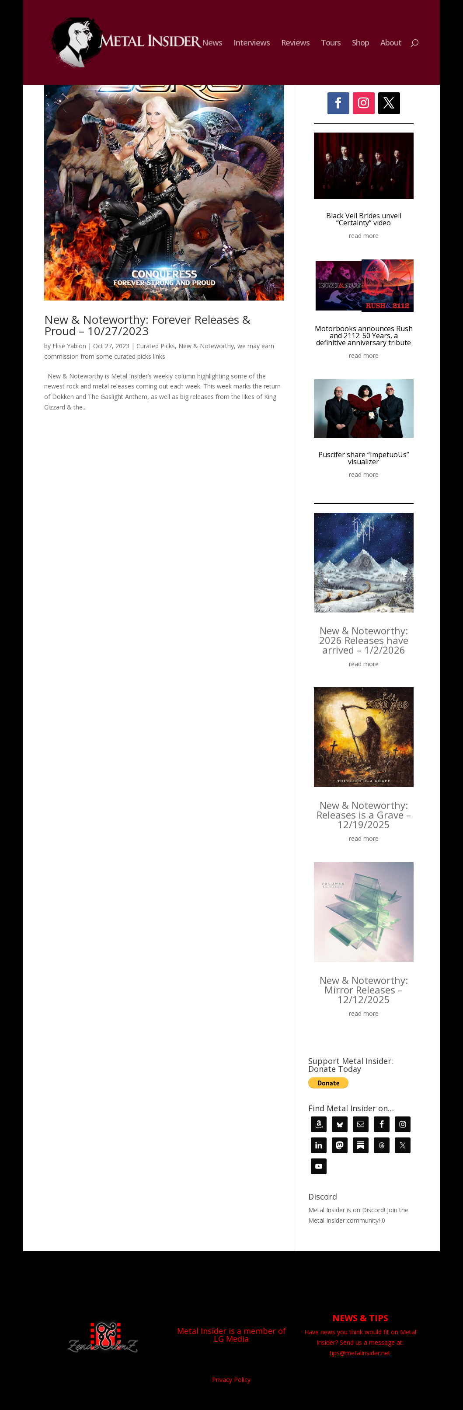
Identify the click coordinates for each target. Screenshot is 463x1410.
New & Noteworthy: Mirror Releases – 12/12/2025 (364, 989)
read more (364, 235)
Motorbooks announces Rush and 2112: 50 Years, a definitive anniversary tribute (364, 335)
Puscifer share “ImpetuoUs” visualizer (363, 458)
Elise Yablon (69, 346)
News (212, 43)
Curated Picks (155, 346)
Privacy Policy (231, 1379)
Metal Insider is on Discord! (346, 1210)
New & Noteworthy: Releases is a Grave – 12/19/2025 (364, 814)
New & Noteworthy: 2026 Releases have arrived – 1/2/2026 (363, 640)
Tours (331, 43)
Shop (360, 43)
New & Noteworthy (206, 346)
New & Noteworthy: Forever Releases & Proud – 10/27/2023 (147, 325)
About (390, 43)
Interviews (251, 43)
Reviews (295, 43)
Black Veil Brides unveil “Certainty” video (363, 219)
